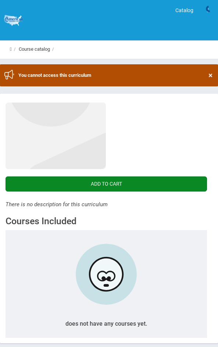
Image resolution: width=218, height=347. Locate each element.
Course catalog (34, 49)
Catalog (184, 10)
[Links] (208, 10)
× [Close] (210, 75)
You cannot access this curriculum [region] (115, 75)
